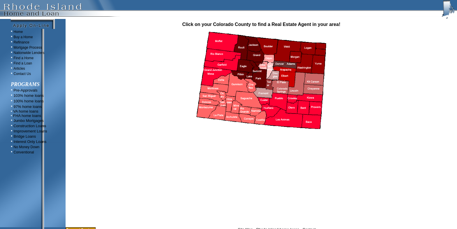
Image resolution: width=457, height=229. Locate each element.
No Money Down (27, 147)
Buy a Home (23, 37)
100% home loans (28, 101)
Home (18, 32)
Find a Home (24, 58)
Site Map (245, 212)
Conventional (24, 152)
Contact (309, 212)
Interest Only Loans (30, 141)
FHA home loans (26, 115)
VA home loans (25, 111)
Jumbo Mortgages (28, 120)
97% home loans (28, 106)
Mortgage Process (28, 48)
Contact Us (22, 74)
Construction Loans (29, 126)
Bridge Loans (25, 136)
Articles (19, 69)
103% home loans (28, 95)
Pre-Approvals (25, 90)
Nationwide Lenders (29, 53)
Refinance (21, 42)
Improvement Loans (30, 131)
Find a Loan (23, 63)
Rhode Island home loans (277, 212)
